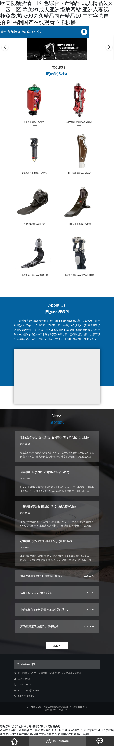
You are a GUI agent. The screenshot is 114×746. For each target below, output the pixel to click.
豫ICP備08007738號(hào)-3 (57, 710)
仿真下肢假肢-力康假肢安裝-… (38, 592)
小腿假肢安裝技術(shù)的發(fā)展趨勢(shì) (48, 506)
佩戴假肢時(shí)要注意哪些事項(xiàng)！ (47, 472)
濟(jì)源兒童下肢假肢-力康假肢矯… (40, 626)
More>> (56, 645)
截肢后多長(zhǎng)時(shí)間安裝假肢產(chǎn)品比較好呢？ (59, 437)
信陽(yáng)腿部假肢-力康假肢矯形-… (42, 576)
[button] (84, 32)
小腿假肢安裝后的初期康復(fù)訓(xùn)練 (46, 541)
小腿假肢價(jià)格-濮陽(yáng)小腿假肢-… (44, 609)
